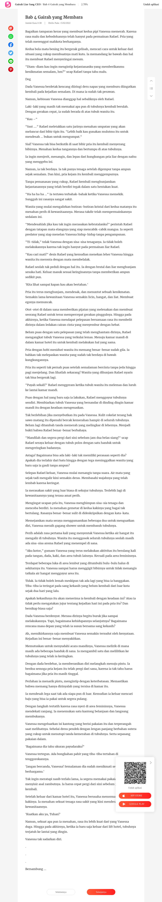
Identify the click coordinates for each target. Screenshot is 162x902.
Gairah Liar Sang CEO (28, 4)
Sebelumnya (60, 892)
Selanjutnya (101, 892)
